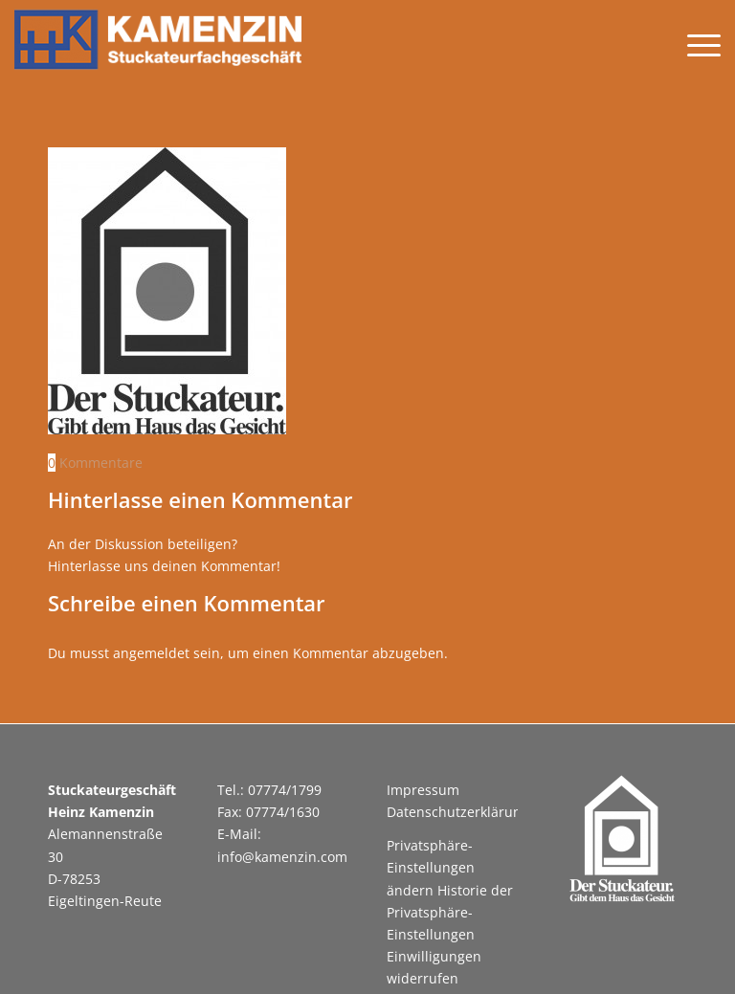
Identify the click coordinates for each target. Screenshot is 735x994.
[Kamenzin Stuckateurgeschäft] (157, 44)
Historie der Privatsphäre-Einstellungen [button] (450, 912)
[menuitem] (694, 44)
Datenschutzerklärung (458, 812)
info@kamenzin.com (282, 857)
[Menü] (694, 44)
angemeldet (151, 653)
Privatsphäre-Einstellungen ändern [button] (431, 867)
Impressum (423, 790)
